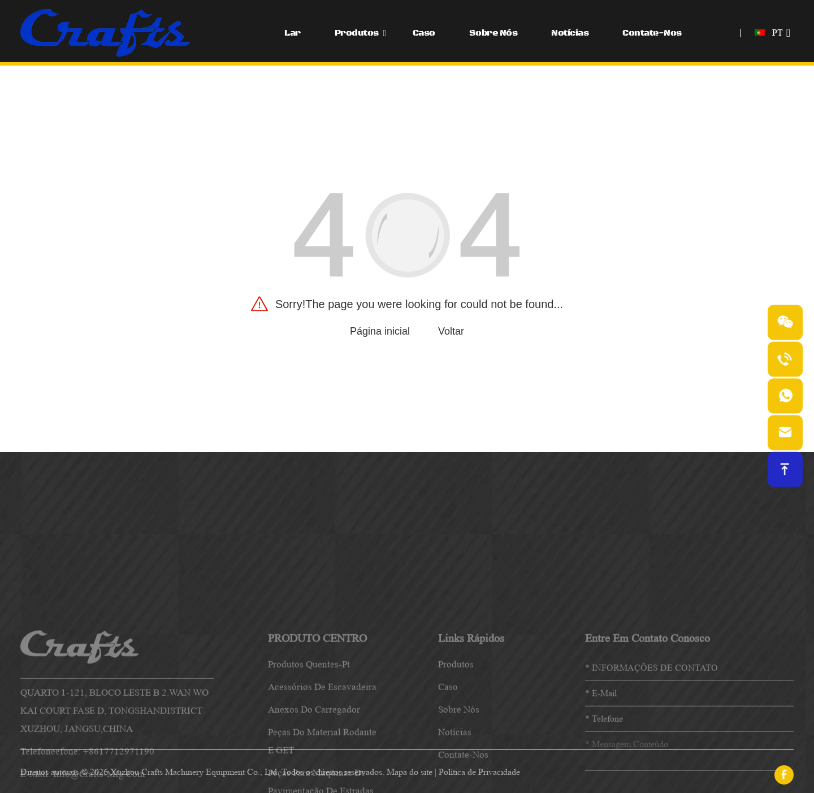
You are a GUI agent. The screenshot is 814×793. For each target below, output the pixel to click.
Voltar (451, 331)
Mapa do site (409, 771)
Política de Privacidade (479, 771)
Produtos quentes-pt (309, 731)
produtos (456, 731)
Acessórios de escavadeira (322, 754)
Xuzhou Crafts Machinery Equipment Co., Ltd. (194, 771)
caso (448, 754)
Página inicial (380, 331)
